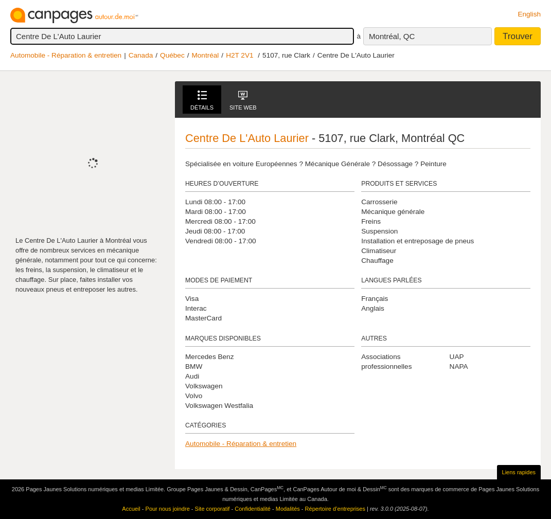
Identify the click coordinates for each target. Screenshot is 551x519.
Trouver (517, 36)
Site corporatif (212, 509)
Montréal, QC (392, 36)
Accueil (131, 509)
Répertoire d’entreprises (335, 509)
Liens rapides (519, 472)
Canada (141, 55)
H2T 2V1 (239, 55)
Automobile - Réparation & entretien (65, 55)
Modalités (288, 509)
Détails (202, 101)
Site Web (243, 101)
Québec (172, 55)
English (529, 14)
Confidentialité (253, 509)
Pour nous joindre (168, 509)
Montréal (205, 55)
